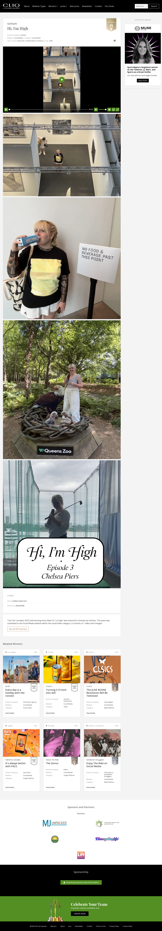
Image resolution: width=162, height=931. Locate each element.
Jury (70, 926)
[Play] (6, 109)
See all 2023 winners (18, 629)
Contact (98, 6)
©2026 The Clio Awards (38, 926)
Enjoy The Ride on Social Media (96, 764)
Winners (53, 926)
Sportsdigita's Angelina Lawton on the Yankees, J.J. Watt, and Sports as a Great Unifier (142, 69)
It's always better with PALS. (15, 764)
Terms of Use (101, 926)
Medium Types (39, 6)
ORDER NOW (80, 913)
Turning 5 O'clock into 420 (56, 691)
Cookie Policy (127, 926)
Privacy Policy (114, 926)
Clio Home (109, 6)
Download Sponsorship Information (81, 882)
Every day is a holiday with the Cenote (15, 692)
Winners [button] (52, 6)
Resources (74, 6)
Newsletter (87, 6)
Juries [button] (63, 6)
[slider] (48, 109)
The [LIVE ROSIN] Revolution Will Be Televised (97, 692)
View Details (9, 713)
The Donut (52, 763)
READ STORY (143, 81)
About (26, 6)
